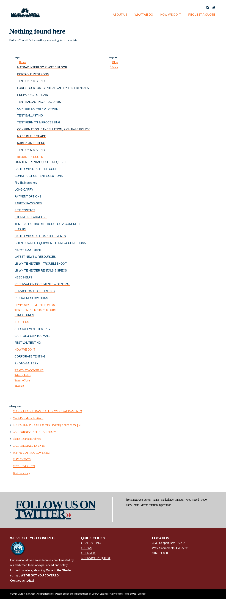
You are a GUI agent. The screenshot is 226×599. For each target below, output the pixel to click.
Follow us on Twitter (55, 509)
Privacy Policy (23, 375)
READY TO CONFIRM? (29, 370)
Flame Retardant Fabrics (27, 438)
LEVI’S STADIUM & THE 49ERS (35, 305)
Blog (115, 62)
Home (22, 62)
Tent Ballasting (21, 473)
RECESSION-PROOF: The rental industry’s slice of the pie (47, 424)
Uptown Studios (99, 594)
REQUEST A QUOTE (201, 14)
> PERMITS (88, 553)
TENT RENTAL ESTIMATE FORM (36, 309)
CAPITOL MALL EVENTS (29, 445)
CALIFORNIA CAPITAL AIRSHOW (34, 431)
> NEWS (86, 548)
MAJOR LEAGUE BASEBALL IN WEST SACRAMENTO (47, 411)
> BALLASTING (91, 542)
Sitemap (19, 385)
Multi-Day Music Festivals (28, 418)
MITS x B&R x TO (24, 466)
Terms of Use (22, 380)
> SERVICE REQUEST (96, 558)
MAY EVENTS (22, 459)
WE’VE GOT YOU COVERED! (31, 452)
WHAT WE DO (144, 14)
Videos (114, 67)
